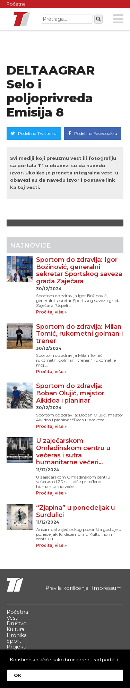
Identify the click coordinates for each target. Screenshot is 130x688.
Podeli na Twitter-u (34, 133)
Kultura (15, 629)
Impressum (107, 588)
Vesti (12, 618)
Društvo (17, 623)
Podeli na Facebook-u (92, 133)
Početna (16, 4)
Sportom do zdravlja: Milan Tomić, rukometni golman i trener (79, 334)
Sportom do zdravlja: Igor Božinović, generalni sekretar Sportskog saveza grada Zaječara (79, 270)
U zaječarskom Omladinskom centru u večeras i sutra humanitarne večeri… (73, 451)
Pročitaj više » (51, 312)
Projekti (16, 647)
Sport (14, 641)
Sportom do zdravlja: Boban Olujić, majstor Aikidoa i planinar (70, 393)
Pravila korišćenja (66, 588)
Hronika (17, 635)
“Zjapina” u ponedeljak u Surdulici (75, 511)
